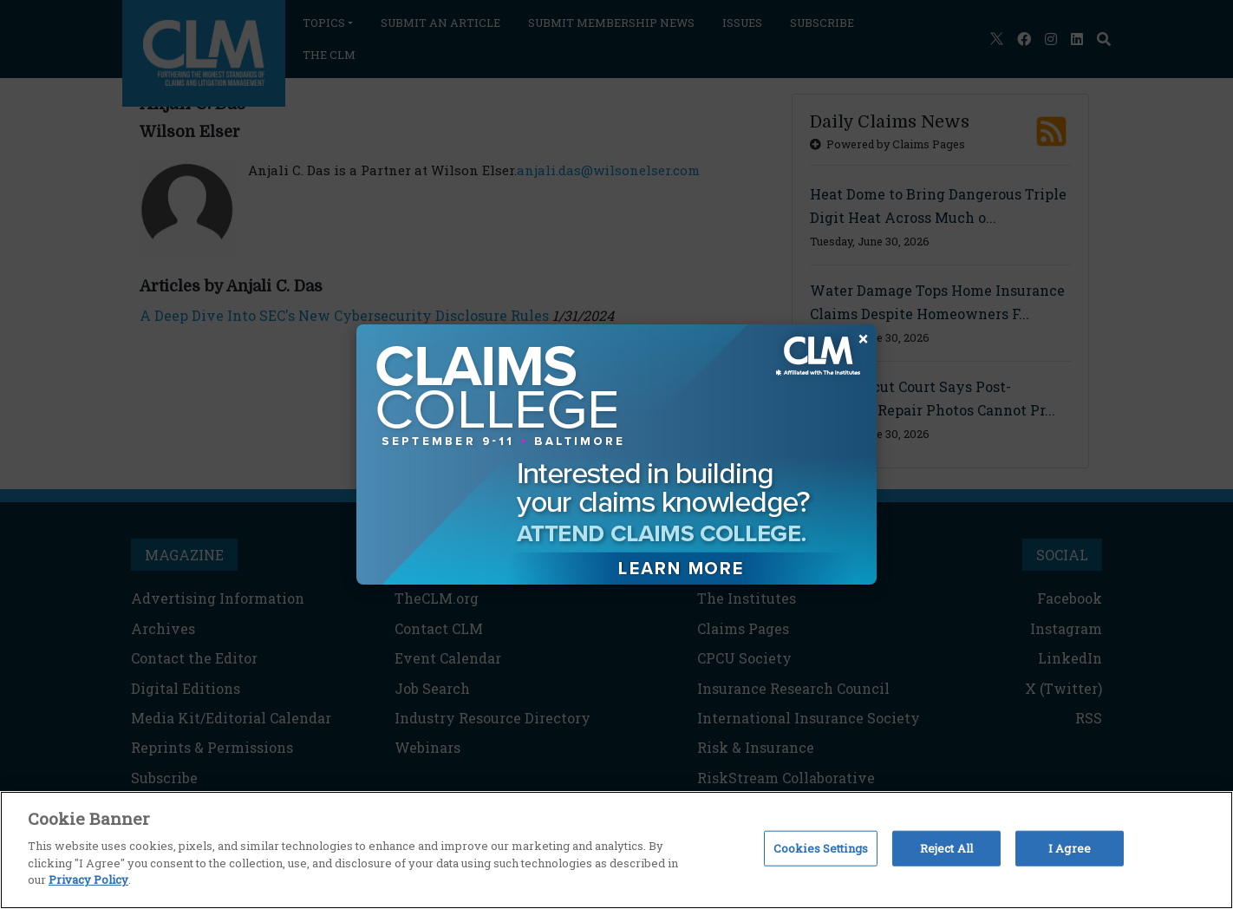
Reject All (946, 847)
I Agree (1069, 847)
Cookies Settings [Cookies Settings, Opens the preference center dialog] (820, 847)
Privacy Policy (88, 879)
